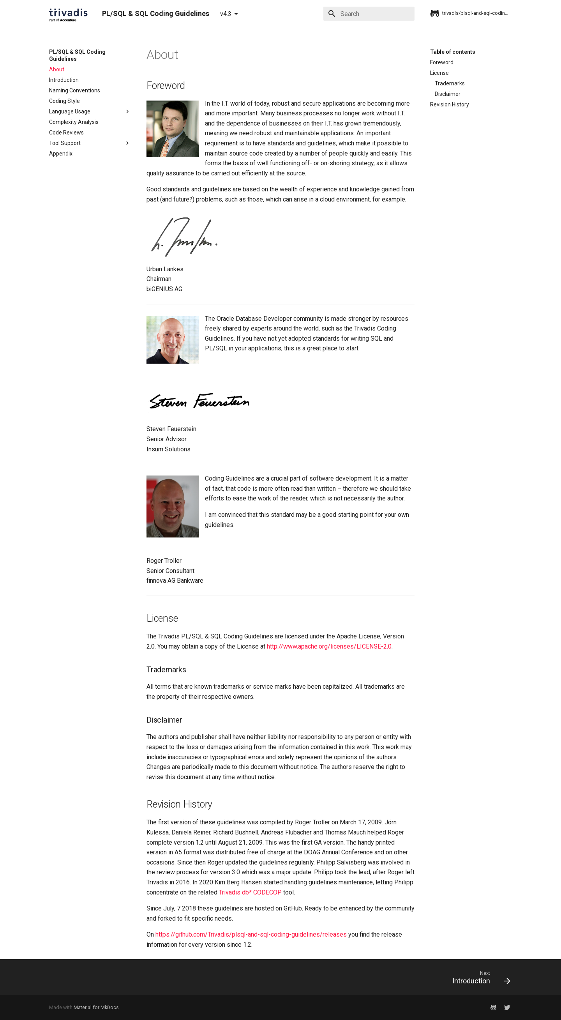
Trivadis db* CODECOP (250, 892)
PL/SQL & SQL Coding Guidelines (77, 55)
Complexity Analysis (74, 122)
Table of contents (452, 52)
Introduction (64, 80)
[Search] (369, 14)
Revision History (449, 104)
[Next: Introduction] (479, 977)
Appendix (60, 153)
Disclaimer (447, 94)
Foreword (441, 62)
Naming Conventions (74, 90)
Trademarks (450, 83)
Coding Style (64, 101)
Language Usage (90, 111)
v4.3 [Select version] (225, 14)
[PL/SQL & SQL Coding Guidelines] (69, 14)
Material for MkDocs (96, 1007)
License (439, 73)
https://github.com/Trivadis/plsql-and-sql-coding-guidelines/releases (251, 934)
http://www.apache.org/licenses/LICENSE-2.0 (329, 646)
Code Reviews (66, 132)
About (56, 69)
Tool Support (90, 143)
